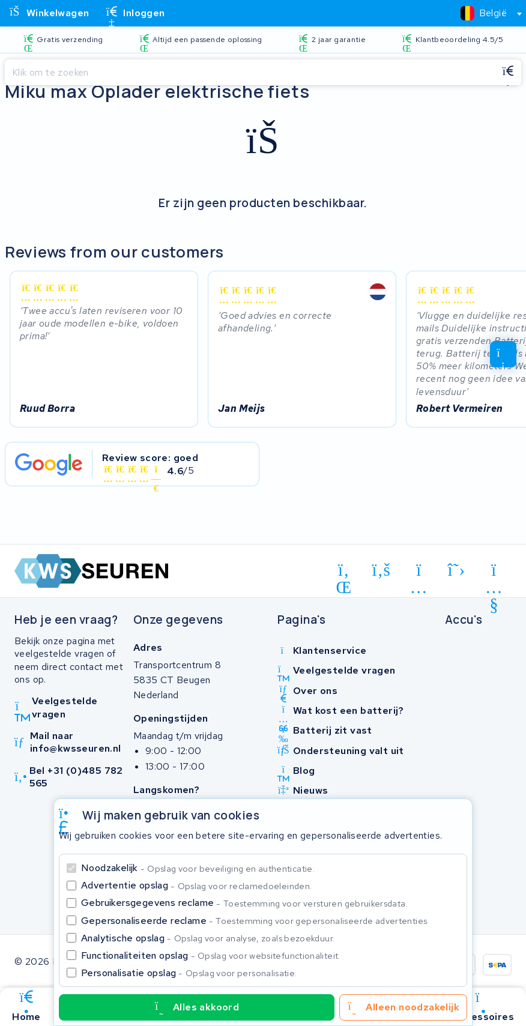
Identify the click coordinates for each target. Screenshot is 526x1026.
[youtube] (494, 572)
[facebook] (381, 570)
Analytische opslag (207, 938)
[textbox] (484, 13)
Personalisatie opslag (189, 973)
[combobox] (486, 13)
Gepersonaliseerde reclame (255, 920)
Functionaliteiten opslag (210, 955)
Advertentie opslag (196, 885)
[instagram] (419, 572)
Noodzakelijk (198, 868)
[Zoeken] (250, 72)
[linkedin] (343, 572)
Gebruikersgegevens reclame (244, 902)
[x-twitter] (456, 570)
